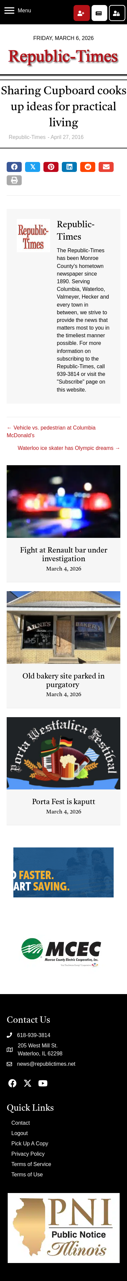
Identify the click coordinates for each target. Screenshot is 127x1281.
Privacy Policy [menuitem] (28, 1154)
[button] (82, 13)
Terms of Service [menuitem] (31, 1164)
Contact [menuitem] (20, 1123)
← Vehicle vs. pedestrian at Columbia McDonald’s (51, 431)
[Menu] (18, 10)
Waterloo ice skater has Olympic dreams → (69, 448)
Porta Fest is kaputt (63, 802)
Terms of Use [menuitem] (27, 1174)
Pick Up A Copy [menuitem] (29, 1143)
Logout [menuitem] (19, 1133)
